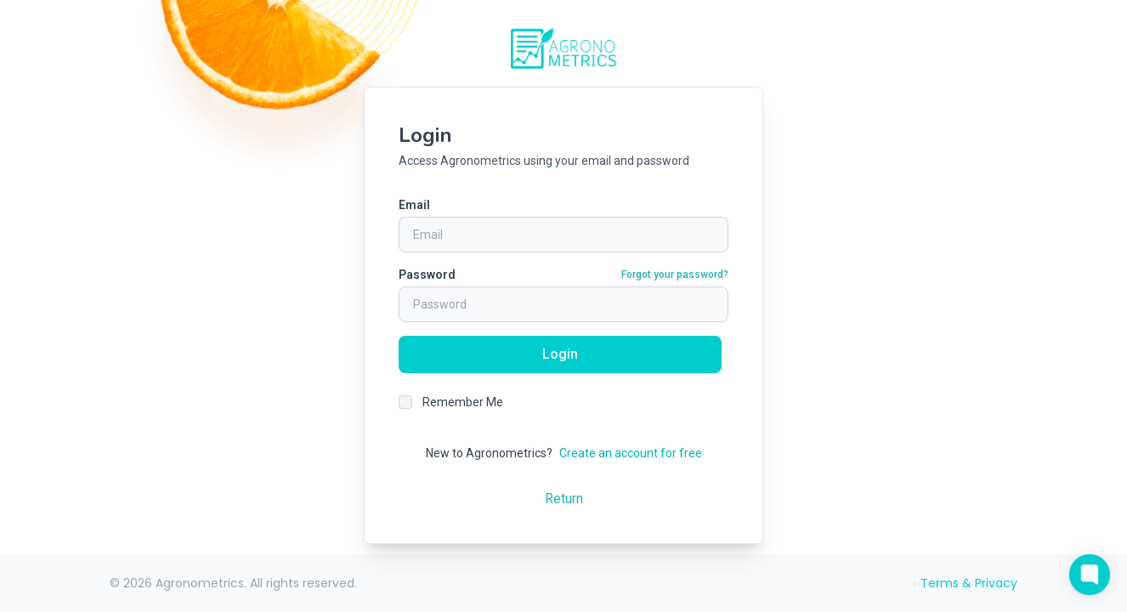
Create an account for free (630, 453)
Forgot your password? (674, 274)
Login (560, 354)
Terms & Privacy (968, 583)
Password (427, 274)
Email (414, 205)
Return (564, 498)
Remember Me (462, 402)
